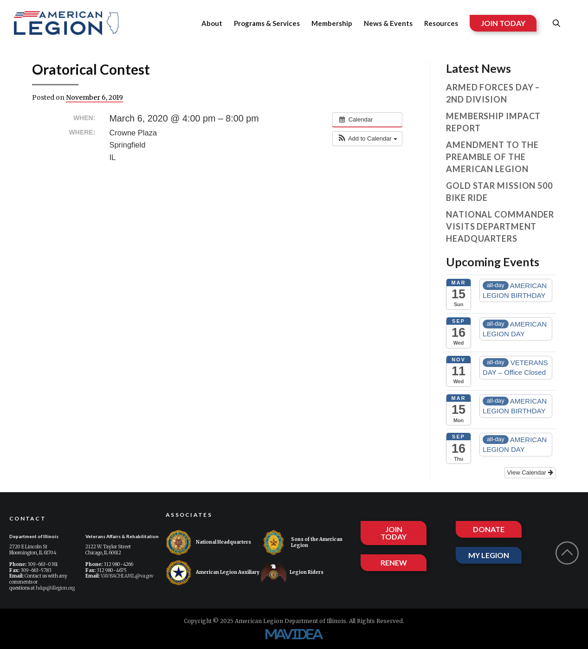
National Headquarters (208, 542)
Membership (331, 23)
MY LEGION (488, 555)
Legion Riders (292, 572)
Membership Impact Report (493, 122)
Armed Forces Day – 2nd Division (493, 93)
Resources (441, 23)
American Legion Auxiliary (212, 572)
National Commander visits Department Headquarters (500, 226)
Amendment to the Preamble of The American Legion (492, 157)
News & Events (388, 23)
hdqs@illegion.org (55, 588)
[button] (367, 139)
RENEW (394, 562)
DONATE (488, 529)
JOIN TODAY (503, 23)
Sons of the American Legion (301, 542)
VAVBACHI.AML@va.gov (127, 576)
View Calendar (530, 472)
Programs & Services (267, 23)
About (211, 23)
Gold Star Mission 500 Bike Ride (499, 191)
